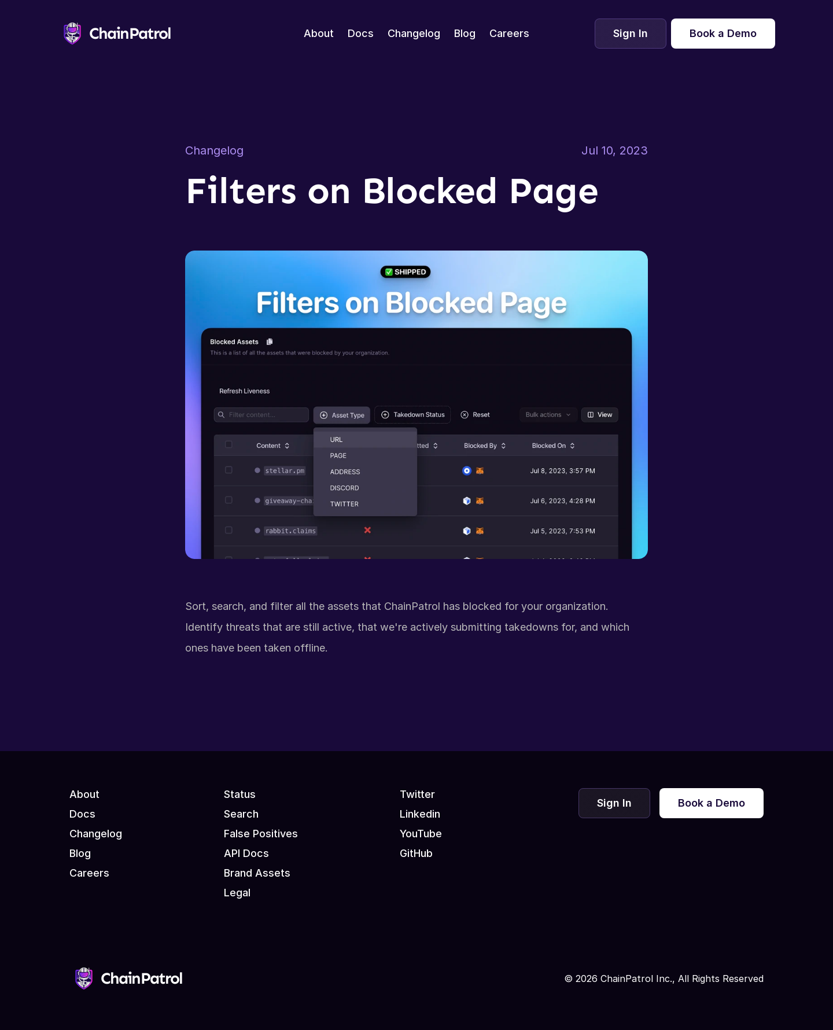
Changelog (214, 150)
